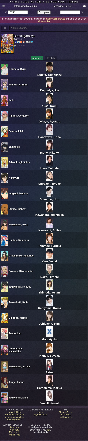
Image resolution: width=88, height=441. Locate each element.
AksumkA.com (66, 412)
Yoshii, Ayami (49, 401)
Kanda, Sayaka (49, 354)
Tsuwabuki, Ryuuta (20, 286)
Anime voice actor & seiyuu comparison (44, 1)
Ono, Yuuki (49, 259)
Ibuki (11, 100)
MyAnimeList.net (62, 6)
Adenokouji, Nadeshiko (16, 350)
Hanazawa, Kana (49, 135)
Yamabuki (14, 146)
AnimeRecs (14, 435)
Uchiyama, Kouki (49, 306)
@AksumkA (44, 21)
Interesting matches (14, 417)
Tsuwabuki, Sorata (19, 366)
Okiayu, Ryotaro (50, 120)
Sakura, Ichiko (17, 131)
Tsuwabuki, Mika (18, 397)
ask (48, 430)
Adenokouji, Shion (19, 162)
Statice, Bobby (17, 209)
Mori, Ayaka (49, 337)
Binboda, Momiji (18, 317)
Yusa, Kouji (49, 104)
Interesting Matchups (25, 6)
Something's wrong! (14, 414)
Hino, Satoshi (49, 166)
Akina (49, 370)
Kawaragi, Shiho (49, 228)
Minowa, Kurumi (18, 84)
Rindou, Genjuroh (19, 115)
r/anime (40, 412)
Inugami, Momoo (18, 193)
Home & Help (14, 412)
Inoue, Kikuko (49, 151)
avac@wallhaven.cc (55, 19)
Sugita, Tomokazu (49, 73)
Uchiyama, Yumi (49, 322)
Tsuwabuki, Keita (18, 302)
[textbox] (18, 12)
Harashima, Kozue (49, 386)
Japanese (37, 58)
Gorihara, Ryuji (17, 69)
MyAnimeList (40, 414)
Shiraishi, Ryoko (49, 182)
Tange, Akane (16, 382)
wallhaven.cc (66, 417)
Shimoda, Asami (49, 291)
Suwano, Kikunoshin (21, 271)
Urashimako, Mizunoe (21, 255)
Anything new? (14, 419)
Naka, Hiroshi (49, 275)
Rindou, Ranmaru (19, 240)
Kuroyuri (14, 178)
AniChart (14, 430)
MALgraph (14, 432)
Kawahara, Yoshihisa (49, 213)
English (51, 58)
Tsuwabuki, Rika (18, 224)
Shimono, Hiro (49, 197)
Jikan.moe (14, 427)
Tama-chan (15, 333)
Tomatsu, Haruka (49, 244)
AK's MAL (66, 414)
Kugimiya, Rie (49, 88)
